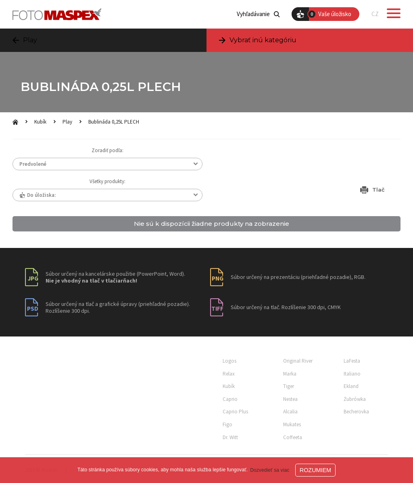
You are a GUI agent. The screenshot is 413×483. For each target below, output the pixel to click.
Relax (229, 373)
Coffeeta (292, 437)
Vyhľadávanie (258, 14)
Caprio (230, 399)
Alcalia (290, 411)
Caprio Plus (235, 411)
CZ (375, 14)
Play (67, 121)
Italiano (352, 373)
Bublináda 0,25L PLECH (113, 121)
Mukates (292, 424)
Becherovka (356, 411)
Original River (298, 360)
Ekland (351, 386)
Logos (229, 360)
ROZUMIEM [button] (315, 470)
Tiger (288, 386)
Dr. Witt (230, 437)
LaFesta (352, 360)
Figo (227, 424)
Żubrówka (355, 399)
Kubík (40, 121)
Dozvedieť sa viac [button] (269, 470)
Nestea (290, 399)
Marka (289, 373)
